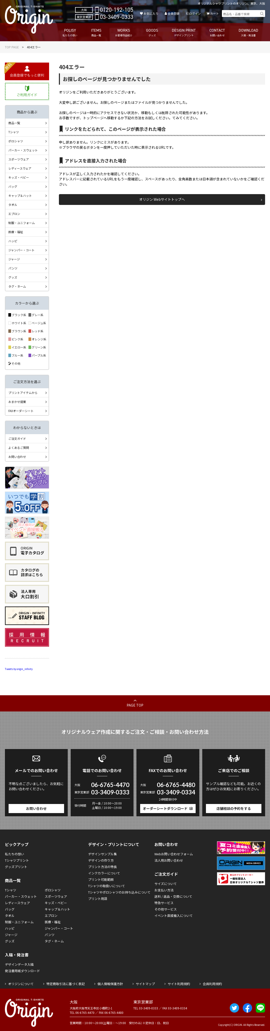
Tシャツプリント (17, 860)
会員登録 (173, 13)
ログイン (195, 13)
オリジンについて (21, 983)
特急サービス (164, 902)
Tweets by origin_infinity (19, 669)
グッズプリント (16, 866)
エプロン (14, 214)
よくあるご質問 (18, 447)
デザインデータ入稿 (19, 964)
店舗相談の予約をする (233, 808)
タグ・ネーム (17, 286)
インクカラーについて (104, 873)
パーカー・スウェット (23, 150)
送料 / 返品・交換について (173, 896)
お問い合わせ (17, 457)
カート (214, 13)
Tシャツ (13, 132)
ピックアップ (16, 844)
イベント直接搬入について (173, 915)
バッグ (12, 186)
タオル (12, 204)
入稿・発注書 (16, 955)
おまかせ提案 (17, 402)
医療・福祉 (15, 232)
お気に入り (151, 13)
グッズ (12, 277)
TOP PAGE (12, 47)
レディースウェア (19, 168)
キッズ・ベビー (18, 177)
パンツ (12, 268)
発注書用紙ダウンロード (22, 970)
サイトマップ (145, 983)
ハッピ (12, 241)
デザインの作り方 (101, 860)
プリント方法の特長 (102, 866)
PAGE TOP (135, 705)
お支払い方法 (164, 890)
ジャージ (14, 259)
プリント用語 (97, 898)
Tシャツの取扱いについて (106, 886)
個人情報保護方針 (110, 983)
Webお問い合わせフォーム (173, 854)
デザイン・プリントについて (113, 844)
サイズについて (165, 883)
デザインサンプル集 (102, 854)
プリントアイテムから (23, 392)
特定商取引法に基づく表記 (65, 983)
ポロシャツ (15, 141)
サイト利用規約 (179, 983)
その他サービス (165, 909)
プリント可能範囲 (101, 879)
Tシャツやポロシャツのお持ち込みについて (119, 892)
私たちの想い (14, 854)
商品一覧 (14, 123)
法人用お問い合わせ (168, 860)
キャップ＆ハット (20, 195)
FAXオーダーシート (21, 411)
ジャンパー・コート (21, 250)
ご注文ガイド (17, 438)
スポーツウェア (18, 159)
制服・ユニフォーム (21, 223)
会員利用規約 (212, 983)
